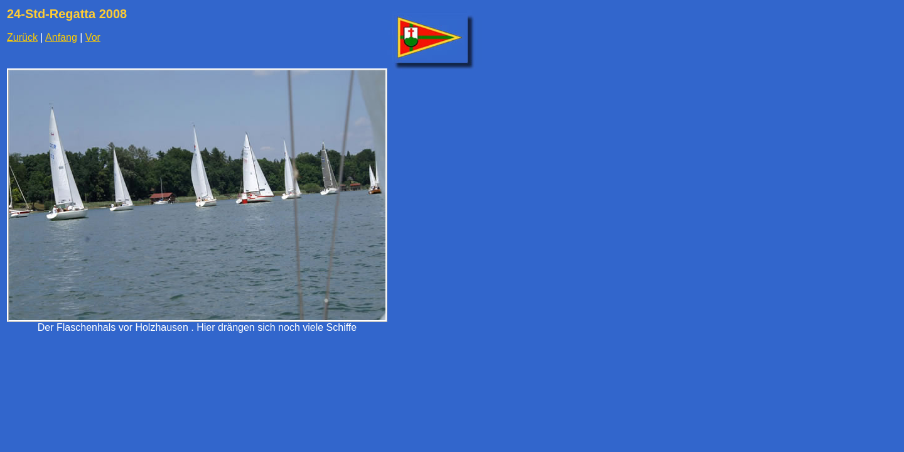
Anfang (61, 37)
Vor (92, 37)
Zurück (22, 37)
